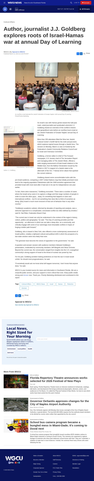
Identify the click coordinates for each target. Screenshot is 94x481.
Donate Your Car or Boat (40, 472)
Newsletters (75, 468)
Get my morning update (79, 339)
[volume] (10, 9)
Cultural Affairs (9, 22)
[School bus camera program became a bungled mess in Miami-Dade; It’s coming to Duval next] (16, 426)
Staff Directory (57, 459)
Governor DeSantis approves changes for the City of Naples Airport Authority (59, 403)
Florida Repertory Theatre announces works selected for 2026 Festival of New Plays (58, 379)
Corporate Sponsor (38, 468)
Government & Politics (37, 398)
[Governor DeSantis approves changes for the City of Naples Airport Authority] (16, 404)
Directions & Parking (78, 459)
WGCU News (41, 284)
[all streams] (84, 9)
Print (88, 53)
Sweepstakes (37, 476)
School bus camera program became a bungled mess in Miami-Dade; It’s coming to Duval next (58, 425)
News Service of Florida (37, 407)
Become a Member (38, 459)
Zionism (24, 288)
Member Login (76, 464)
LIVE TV (77, 2)
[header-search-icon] (71, 3)
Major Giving (36, 464)
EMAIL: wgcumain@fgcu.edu (80, 455)
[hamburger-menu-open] (4, 3)
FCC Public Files (57, 468)
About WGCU (57, 455)
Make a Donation (38, 455)
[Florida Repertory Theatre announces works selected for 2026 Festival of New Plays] (16, 381)
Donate (86, 3)
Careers (55, 464)
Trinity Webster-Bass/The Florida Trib (40, 431)
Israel (51, 284)
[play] (5, 9)
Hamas (60, 284)
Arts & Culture (34, 375)
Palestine (70, 284)
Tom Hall (32, 384)
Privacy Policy (57, 472)
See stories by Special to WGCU (27, 305)
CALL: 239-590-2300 (59, 476)
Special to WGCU (18, 52)
